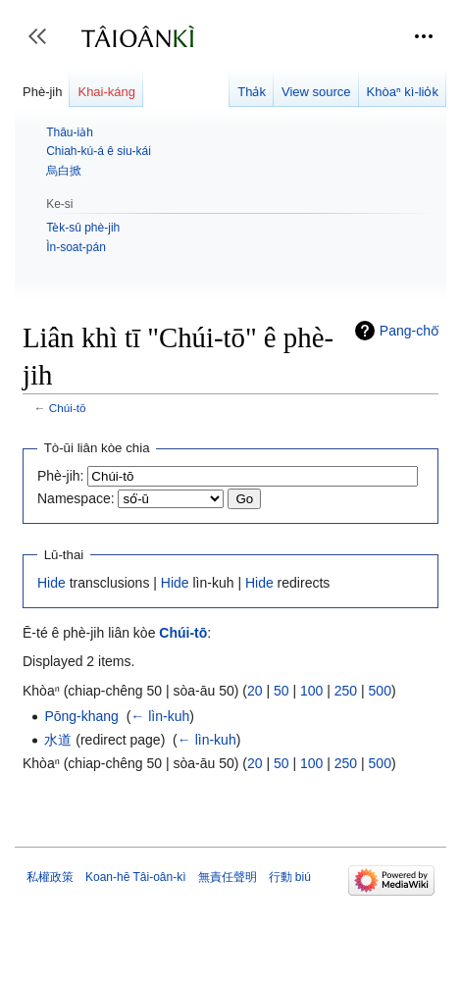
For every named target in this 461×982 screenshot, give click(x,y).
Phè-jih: (60, 476)
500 (380, 690)
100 (311, 690)
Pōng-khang (81, 716)
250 (345, 690)
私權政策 (50, 877)
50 (281, 690)
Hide (51, 583)
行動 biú (290, 877)
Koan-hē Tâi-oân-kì (135, 877)
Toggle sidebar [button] (43, 45)
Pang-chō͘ (409, 330)
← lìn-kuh (159, 716)
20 (255, 690)
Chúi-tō (67, 407)
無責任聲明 (227, 877)
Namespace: (76, 498)
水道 (58, 740)
